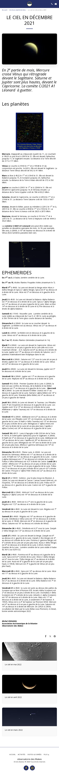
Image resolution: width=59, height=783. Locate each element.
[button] (3, 3)
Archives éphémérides (17, 10)
